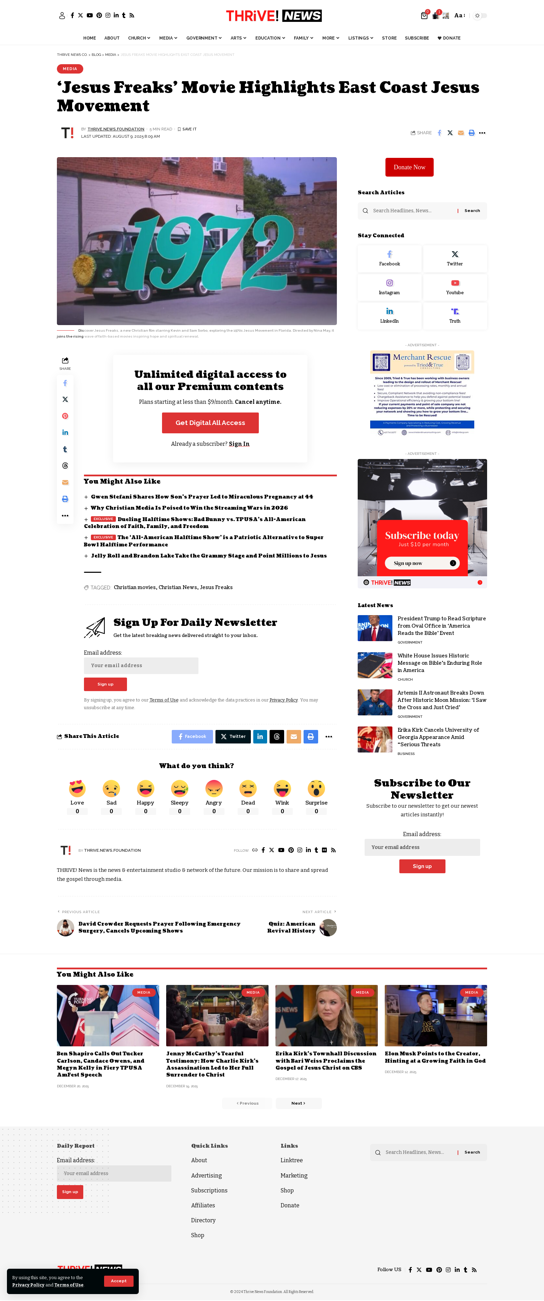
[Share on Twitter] (450, 132)
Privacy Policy (28, 1284)
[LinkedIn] (116, 15)
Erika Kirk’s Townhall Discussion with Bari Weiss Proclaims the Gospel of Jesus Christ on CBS (326, 1061)
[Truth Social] (455, 315)
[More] (482, 132)
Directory (203, 1220)
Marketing (294, 1176)
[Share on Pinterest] (65, 416)
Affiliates (203, 1205)
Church (405, 679)
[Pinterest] (99, 15)
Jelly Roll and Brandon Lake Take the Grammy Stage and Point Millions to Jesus (209, 556)
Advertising (206, 1176)
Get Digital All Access (210, 423)
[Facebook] (72, 15)
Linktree (292, 1161)
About (199, 1161)
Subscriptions (209, 1191)
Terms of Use (70, 1284)
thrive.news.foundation (116, 129)
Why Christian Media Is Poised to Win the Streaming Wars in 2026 (190, 508)
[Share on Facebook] (439, 132)
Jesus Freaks (216, 588)
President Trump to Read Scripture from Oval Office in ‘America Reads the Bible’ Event (442, 625)
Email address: (141, 661)
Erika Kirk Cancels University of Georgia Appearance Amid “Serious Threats (438, 737)
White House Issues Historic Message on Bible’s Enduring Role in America (440, 662)
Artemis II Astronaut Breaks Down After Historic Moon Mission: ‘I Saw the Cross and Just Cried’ (442, 700)
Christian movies (135, 588)
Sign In (239, 444)
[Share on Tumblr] (65, 450)
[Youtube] (455, 286)
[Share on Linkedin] (65, 433)
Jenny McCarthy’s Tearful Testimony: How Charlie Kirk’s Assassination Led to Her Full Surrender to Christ (212, 1065)
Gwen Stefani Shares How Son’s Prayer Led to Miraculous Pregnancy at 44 (202, 497)
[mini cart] (425, 16)
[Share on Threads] (65, 466)
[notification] (435, 15)
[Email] (461, 132)
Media (70, 68)
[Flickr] (324, 851)
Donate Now (409, 166)
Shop (197, 1235)
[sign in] (62, 15)
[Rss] (131, 15)
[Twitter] (80, 15)
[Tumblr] (123, 15)
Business (406, 753)
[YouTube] (90, 15)
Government (410, 642)
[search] (446, 15)
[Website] (254, 851)
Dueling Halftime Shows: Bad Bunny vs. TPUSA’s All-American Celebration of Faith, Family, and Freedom (195, 523)
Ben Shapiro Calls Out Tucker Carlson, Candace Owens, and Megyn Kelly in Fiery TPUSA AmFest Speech (101, 1065)
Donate (290, 1205)
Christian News (178, 588)
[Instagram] (108, 15)
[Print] (471, 132)
